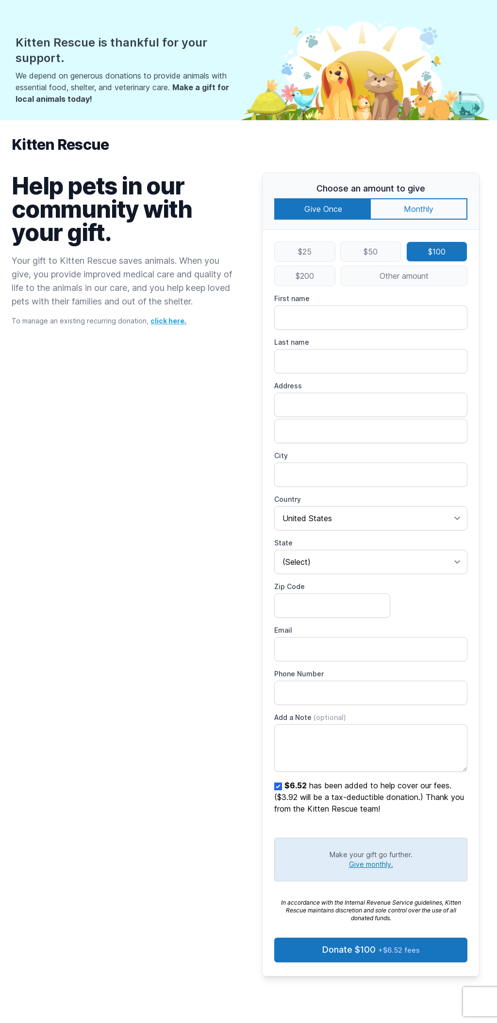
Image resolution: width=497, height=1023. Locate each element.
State (283, 543)
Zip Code (289, 586)
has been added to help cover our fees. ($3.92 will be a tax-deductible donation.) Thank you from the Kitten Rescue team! (369, 797)
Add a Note (310, 717)
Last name (291, 342)
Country (287, 499)
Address (288, 386)
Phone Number (299, 674)
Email (283, 630)
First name (292, 298)
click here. (168, 321)
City (281, 455)
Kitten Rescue (60, 144)
